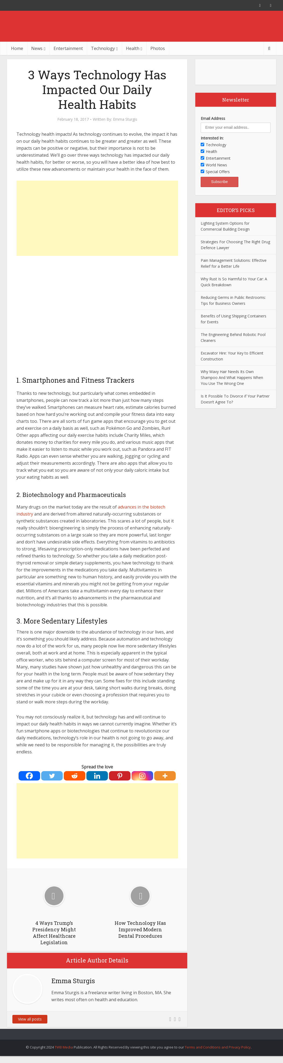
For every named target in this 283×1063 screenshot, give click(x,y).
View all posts (30, 1019)
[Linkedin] (97, 776)
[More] (165, 776)
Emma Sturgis (125, 119)
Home (17, 48)
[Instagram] (142, 776)
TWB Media (64, 1047)
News (37, 48)
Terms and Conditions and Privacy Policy (218, 1047)
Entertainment (68, 48)
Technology (103, 48)
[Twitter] (52, 776)
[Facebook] (29, 776)
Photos (157, 48)
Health (132, 48)
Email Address (213, 118)
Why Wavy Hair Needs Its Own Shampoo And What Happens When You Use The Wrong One (232, 377)
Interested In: (212, 138)
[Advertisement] (97, 218)
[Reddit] (74, 776)
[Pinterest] (119, 776)
